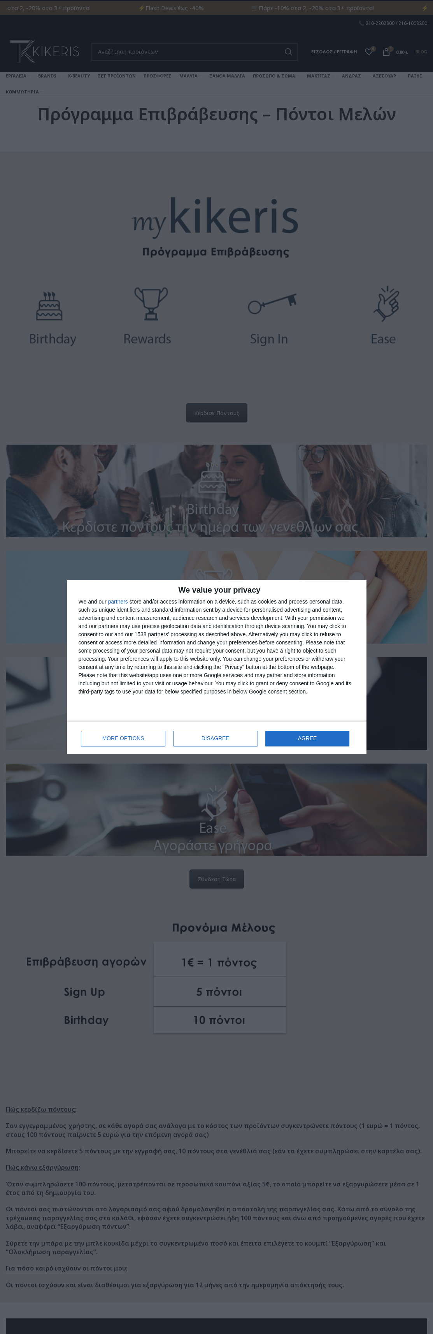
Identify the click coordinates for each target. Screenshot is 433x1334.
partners (118, 601)
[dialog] (216, 667)
